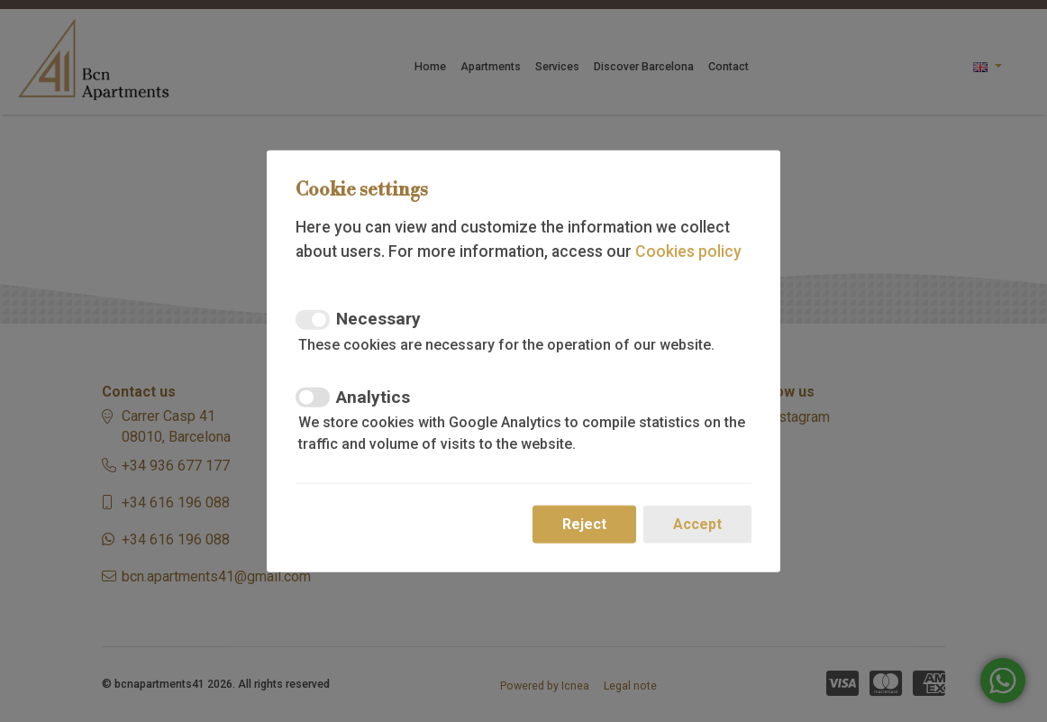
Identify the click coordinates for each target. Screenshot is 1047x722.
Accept (697, 524)
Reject (584, 524)
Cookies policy (688, 251)
